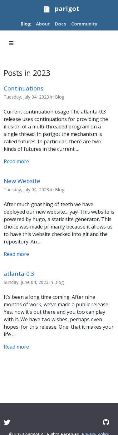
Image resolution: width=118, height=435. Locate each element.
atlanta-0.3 (19, 273)
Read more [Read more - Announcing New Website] (16, 254)
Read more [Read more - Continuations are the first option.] (16, 161)
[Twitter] (7, 422)
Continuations (23, 88)
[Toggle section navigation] (11, 43)
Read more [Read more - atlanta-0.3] (16, 346)
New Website (22, 181)
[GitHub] (106, 422)
